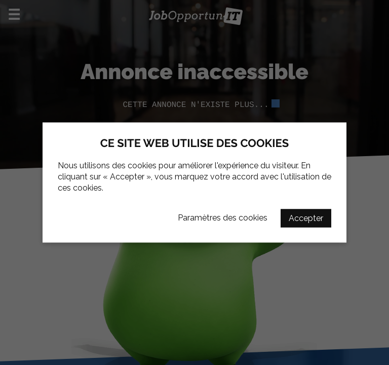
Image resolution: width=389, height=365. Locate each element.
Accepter (306, 218)
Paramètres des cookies (222, 218)
